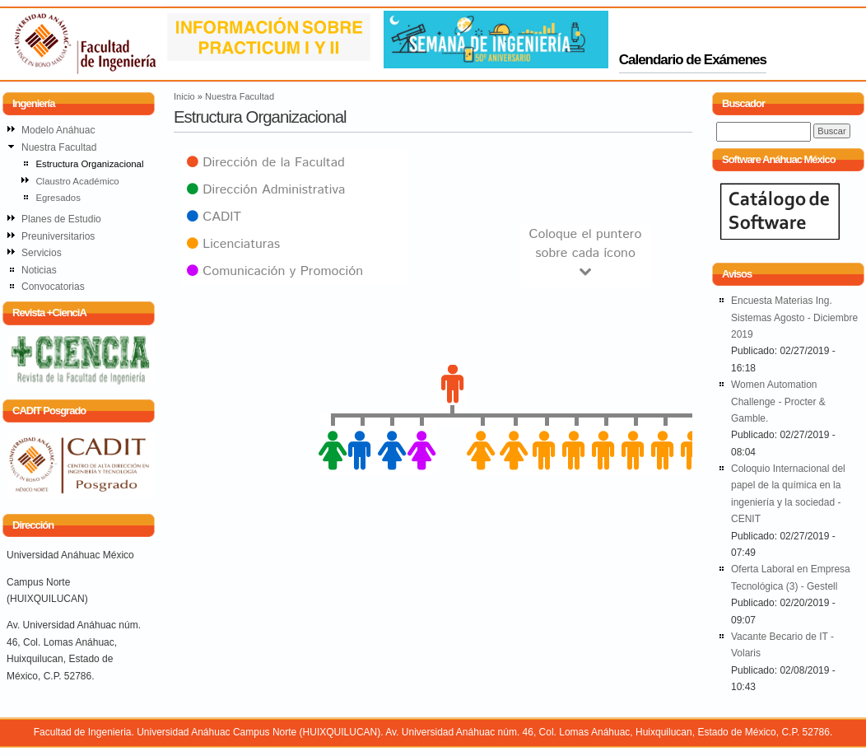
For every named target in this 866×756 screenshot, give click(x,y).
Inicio (184, 96)
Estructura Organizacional (89, 164)
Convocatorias (53, 286)
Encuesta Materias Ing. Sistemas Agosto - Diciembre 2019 (794, 317)
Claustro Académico (77, 181)
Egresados (57, 198)
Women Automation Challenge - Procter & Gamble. (778, 401)
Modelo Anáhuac (58, 130)
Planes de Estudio (61, 219)
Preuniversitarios (58, 236)
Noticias (39, 270)
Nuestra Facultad (239, 96)
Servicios (41, 253)
